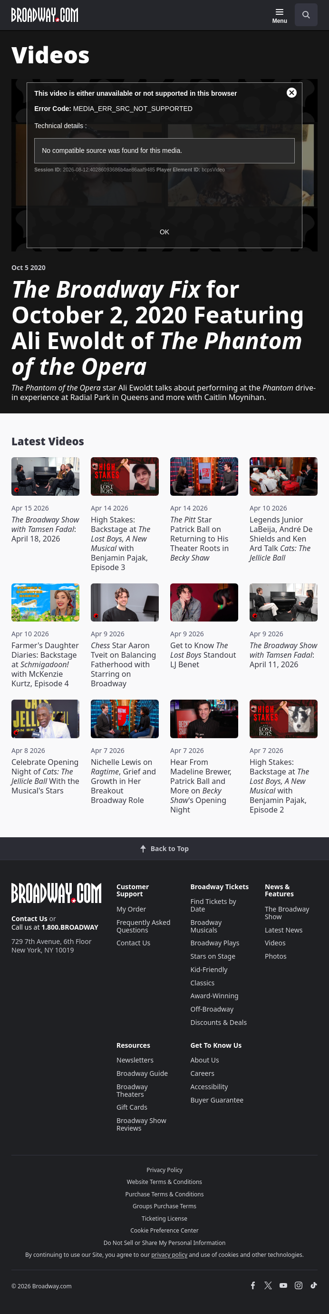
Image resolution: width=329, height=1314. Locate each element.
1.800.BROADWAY (69, 927)
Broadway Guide (142, 1073)
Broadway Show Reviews (141, 1124)
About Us (204, 1059)
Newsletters (135, 1059)
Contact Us (29, 918)
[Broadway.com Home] (44, 15)
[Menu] (279, 16)
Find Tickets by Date (213, 905)
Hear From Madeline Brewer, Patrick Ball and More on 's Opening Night (201, 786)
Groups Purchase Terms (164, 1206)
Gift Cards (131, 1107)
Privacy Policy (164, 1170)
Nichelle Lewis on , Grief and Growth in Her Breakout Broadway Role (123, 781)
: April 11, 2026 (283, 655)
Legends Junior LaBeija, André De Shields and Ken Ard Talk (281, 538)
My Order (131, 908)
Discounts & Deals (218, 1022)
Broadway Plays (214, 942)
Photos (276, 956)
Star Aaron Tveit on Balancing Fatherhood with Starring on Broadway (123, 664)
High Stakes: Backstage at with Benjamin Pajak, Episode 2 (279, 786)
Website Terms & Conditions (164, 1182)
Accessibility (209, 1086)
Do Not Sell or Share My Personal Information (165, 1243)
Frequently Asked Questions (143, 926)
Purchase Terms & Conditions (164, 1194)
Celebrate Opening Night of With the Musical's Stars (45, 776)
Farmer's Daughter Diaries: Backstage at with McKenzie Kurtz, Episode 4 (45, 664)
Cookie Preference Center (164, 1230)
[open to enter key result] (306, 14)
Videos (275, 942)
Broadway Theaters (132, 1090)
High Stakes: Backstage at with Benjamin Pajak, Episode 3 (120, 543)
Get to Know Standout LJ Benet (203, 655)
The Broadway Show (287, 912)
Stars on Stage (212, 956)
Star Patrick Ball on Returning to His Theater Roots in (199, 538)
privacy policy (169, 1255)
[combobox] (302, 14)
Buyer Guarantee (216, 1099)
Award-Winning (214, 995)
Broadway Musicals (206, 926)
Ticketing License (164, 1218)
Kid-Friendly (208, 969)
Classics (202, 982)
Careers (202, 1073)
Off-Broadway (211, 1008)
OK (164, 232)
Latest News (284, 929)
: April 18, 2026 (45, 529)
